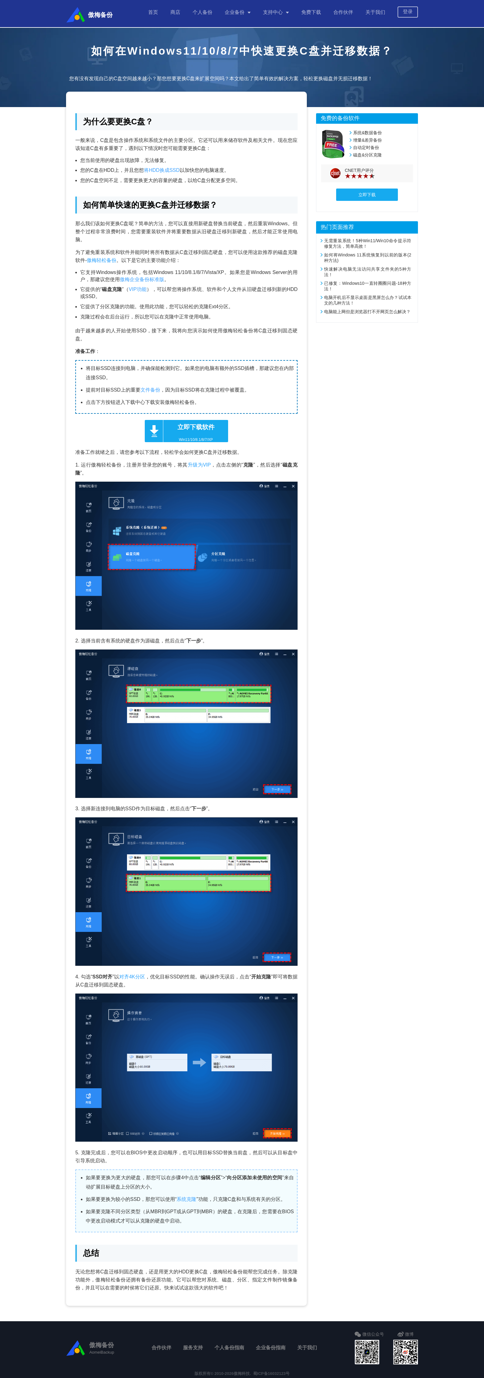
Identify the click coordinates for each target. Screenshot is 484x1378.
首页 (153, 12)
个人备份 (202, 12)
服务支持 (193, 1344)
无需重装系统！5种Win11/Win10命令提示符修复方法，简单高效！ (367, 240)
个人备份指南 (229, 1344)
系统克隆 (186, 1196)
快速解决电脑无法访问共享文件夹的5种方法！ (367, 269)
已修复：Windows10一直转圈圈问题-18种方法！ (367, 283)
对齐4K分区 (132, 973)
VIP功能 (138, 286)
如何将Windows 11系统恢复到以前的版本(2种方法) (367, 254)
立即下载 (367, 191)
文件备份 (150, 386)
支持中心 (273, 12)
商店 (175, 12)
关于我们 (375, 12)
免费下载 (311, 12)
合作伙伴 (343, 12)
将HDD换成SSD (162, 167)
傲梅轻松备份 (101, 257)
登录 (408, 11)
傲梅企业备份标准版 (142, 276)
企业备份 (234, 12)
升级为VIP (199, 461)
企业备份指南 (271, 1344)
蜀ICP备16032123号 (271, 1370)
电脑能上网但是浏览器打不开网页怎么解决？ (367, 308)
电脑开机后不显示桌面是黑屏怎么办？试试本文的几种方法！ (367, 297)
